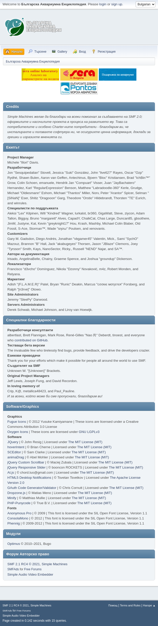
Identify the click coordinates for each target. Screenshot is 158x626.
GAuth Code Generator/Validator (31, 488)
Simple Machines (54, 564)
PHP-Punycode (18, 503)
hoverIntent (15, 447)
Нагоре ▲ (149, 605)
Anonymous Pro (19, 513)
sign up (116, 4)
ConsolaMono (17, 518)
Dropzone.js (16, 493)
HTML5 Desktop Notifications (29, 477)
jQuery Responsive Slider (26, 467)
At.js (10, 472)
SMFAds (13, 569)
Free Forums (33, 569)
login (102, 4)
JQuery (12, 442)
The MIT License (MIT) (85, 442)
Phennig (13, 523)
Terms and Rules (130, 605)
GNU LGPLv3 (89, 432)
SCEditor (14, 452)
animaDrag (15, 457)
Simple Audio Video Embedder (30, 574)
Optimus (13, 544)
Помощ (112, 605)
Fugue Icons (16, 422)
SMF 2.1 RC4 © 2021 (23, 564)
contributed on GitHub (31, 340)
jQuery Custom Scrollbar (25, 462)
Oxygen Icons (17, 432)
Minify (11, 498)
